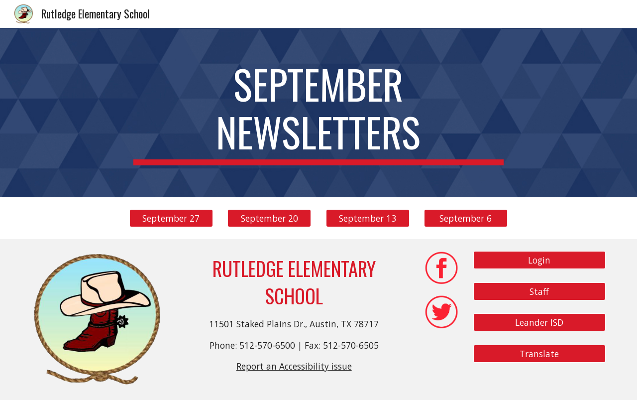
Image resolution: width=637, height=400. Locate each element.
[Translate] (539, 354)
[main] (318, 112)
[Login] (539, 260)
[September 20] (269, 218)
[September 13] (367, 218)
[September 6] (466, 218)
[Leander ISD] (539, 322)
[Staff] (539, 291)
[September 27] (171, 218)
